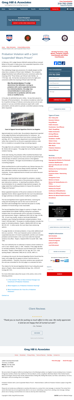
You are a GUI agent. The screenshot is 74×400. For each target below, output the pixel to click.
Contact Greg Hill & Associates (65, 3)
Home (3, 9)
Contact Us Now (59, 100)
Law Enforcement (54, 245)
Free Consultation (55, 70)
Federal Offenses (53, 150)
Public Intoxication (54, 131)
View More (37, 333)
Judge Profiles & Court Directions (59, 227)
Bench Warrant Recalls (55, 158)
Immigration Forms (54, 177)
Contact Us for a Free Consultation (24, 23)
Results (33, 9)
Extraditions (52, 198)
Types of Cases (13, 9)
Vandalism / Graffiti (54, 138)
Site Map (49, 355)
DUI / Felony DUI (53, 118)
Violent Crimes (53, 141)
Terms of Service (40, 355)
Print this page (56, 360)
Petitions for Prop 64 (54, 188)
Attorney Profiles (44, 9)
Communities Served (59, 109)
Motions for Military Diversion (57, 193)
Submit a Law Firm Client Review (37, 338)
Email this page (67, 360)
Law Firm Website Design (63, 395)
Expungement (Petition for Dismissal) (59, 160)
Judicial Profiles (53, 243)
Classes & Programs (54, 240)
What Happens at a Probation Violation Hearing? (23, 285)
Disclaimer (23, 355)
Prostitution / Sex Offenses (56, 127)
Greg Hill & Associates (18, 395)
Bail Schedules (53, 236)
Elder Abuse (52, 145)
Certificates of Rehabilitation (57, 191)
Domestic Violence (54, 120)
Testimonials (24, 9)
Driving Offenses (53, 134)
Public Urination (53, 125)
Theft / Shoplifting (54, 129)
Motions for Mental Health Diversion (59, 195)
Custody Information (55, 238)
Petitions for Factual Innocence (58, 169)
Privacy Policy (31, 355)
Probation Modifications (56, 162)
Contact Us (55, 9)
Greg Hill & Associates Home (16, 3)
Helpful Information (56, 233)
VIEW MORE (60, 219)
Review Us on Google (59, 251)
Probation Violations (55, 148)
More (70, 9)
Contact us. (5, 295)
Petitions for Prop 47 (54, 186)
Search (59, 274)
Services (52, 155)
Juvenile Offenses (54, 136)
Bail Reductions (53, 171)
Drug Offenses (53, 122)
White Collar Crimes (54, 143)
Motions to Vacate (54, 180)
